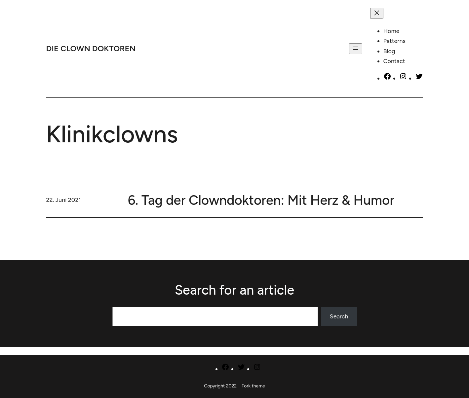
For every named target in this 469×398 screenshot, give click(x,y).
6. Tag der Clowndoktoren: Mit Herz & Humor (261, 200)
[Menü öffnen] (355, 48)
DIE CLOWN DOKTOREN (91, 48)
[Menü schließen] (376, 13)
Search (339, 316)
